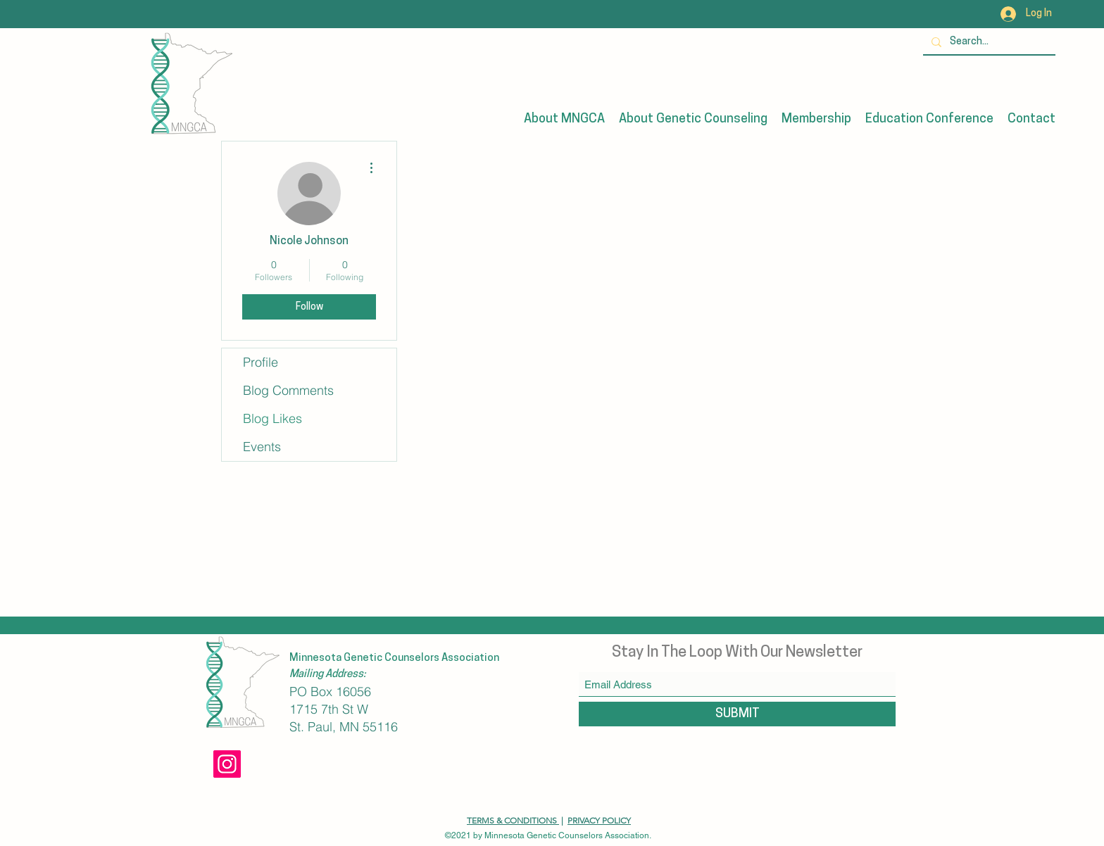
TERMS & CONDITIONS (513, 820)
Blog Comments (288, 390)
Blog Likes (272, 418)
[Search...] (988, 42)
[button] (564, 119)
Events (262, 446)
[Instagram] (227, 764)
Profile (260, 362)
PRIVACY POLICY (599, 820)
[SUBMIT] (737, 714)
